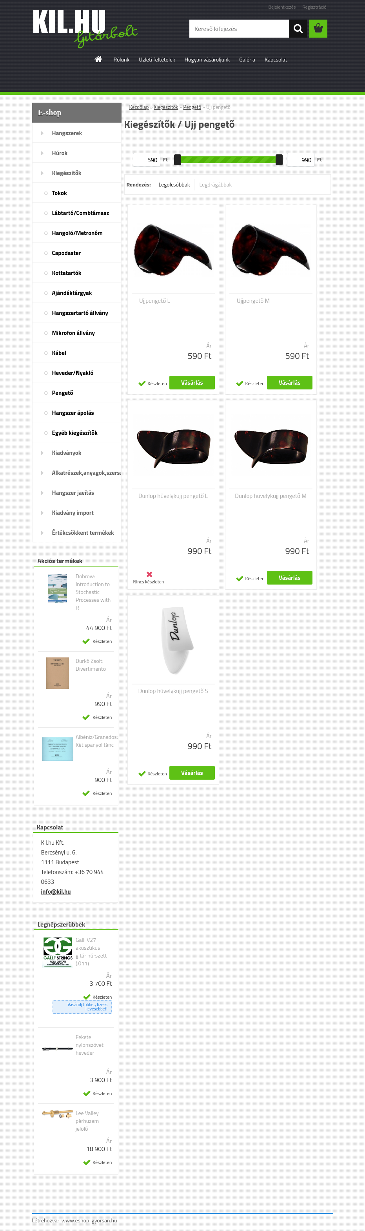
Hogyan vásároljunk (207, 59)
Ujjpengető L (154, 301)
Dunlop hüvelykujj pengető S (173, 691)
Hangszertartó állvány (80, 312)
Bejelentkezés (282, 7)
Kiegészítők (67, 172)
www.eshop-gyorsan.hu (89, 1220)
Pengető (62, 392)
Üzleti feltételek (157, 59)
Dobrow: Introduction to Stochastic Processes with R (93, 592)
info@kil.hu (56, 891)
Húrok (60, 152)
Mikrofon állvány (73, 332)
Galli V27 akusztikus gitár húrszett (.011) (91, 951)
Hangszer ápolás (73, 412)
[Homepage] (99, 59)
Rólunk (121, 59)
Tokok (59, 192)
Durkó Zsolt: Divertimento (91, 665)
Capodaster (66, 252)
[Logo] (86, 29)
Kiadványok (67, 452)
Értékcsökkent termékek (83, 532)
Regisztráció (314, 7)
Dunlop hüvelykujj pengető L (173, 496)
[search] (298, 29)
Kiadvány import (73, 512)
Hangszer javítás (73, 492)
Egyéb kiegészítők (75, 432)
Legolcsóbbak (174, 184)
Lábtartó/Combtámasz (80, 212)
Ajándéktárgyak (72, 292)
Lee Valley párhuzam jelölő (87, 1121)
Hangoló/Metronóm (77, 232)
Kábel (59, 352)
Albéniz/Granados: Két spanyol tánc (97, 741)
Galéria (247, 59)
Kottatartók (67, 272)
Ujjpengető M (253, 301)
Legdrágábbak (215, 184)
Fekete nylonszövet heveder (90, 1045)
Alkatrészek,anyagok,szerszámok (87, 472)
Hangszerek (67, 133)
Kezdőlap (139, 107)
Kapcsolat (276, 59)
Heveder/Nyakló (73, 372)
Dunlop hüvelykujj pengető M (271, 496)
